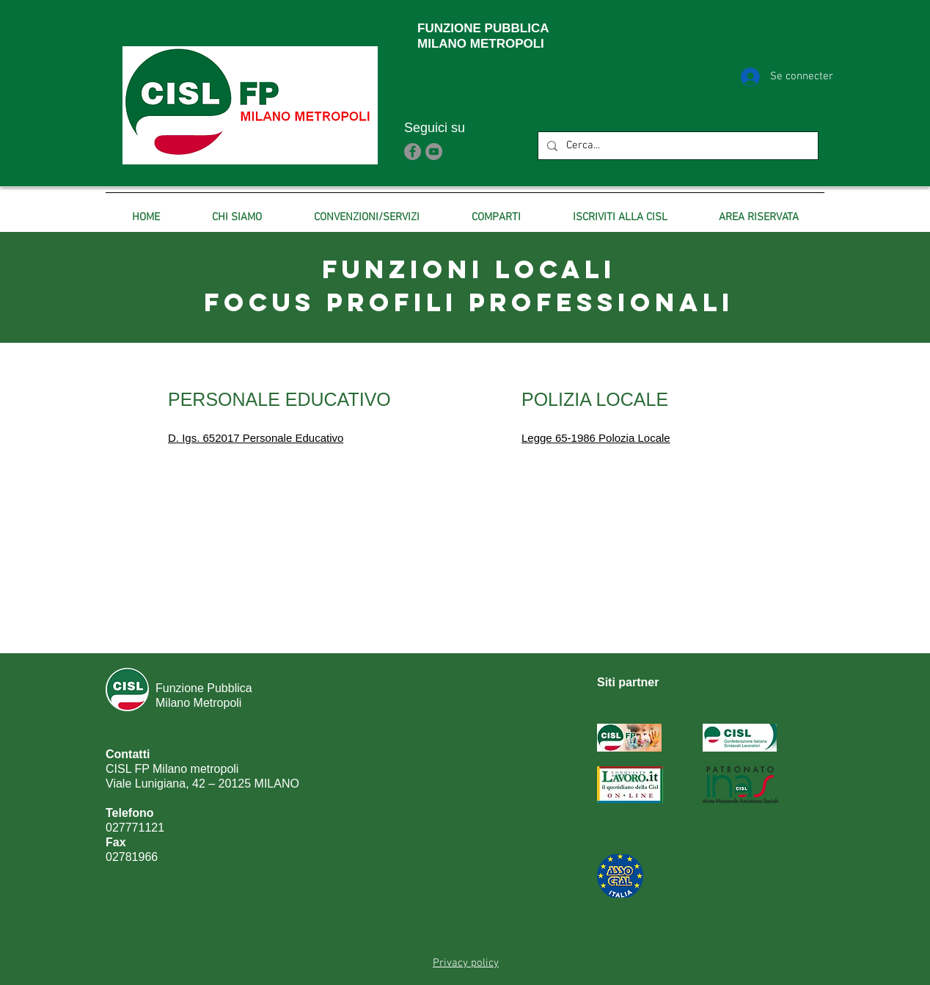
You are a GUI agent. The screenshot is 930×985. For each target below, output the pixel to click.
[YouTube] (433, 151)
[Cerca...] (676, 145)
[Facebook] (412, 151)
